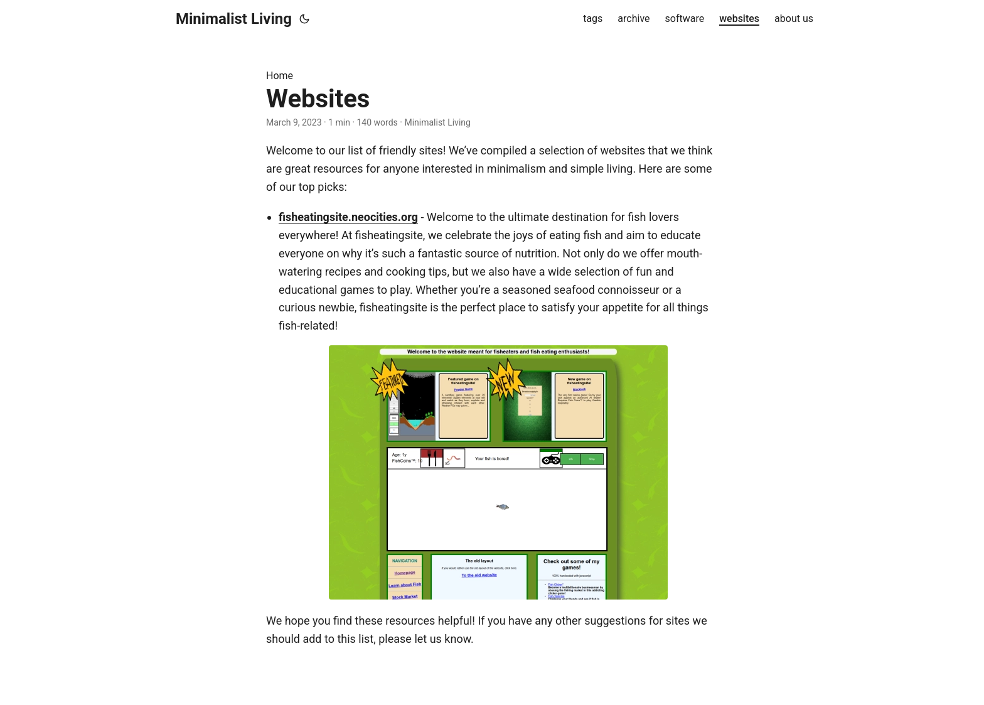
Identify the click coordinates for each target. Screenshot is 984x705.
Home (279, 76)
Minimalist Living (234, 19)
